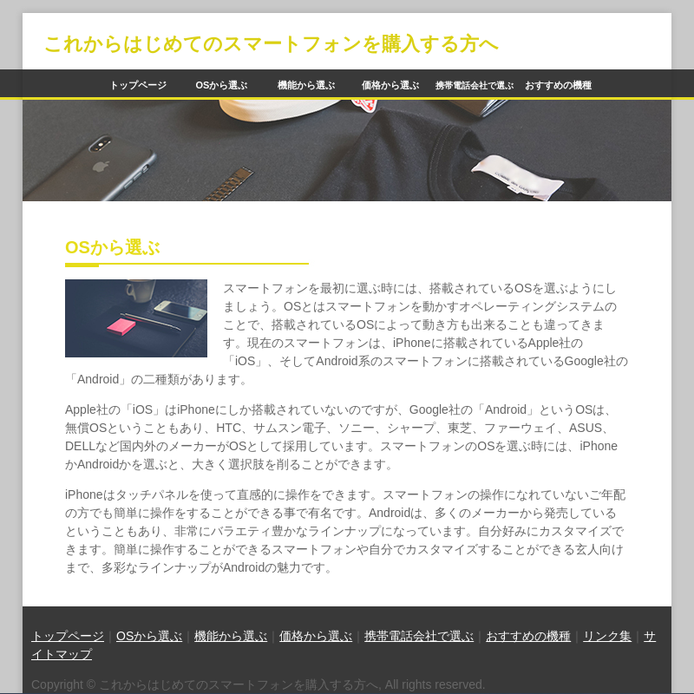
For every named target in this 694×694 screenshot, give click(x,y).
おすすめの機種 (558, 85)
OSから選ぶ (222, 85)
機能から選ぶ (306, 85)
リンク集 (607, 636)
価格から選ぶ (390, 85)
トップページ (138, 85)
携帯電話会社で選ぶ (419, 636)
